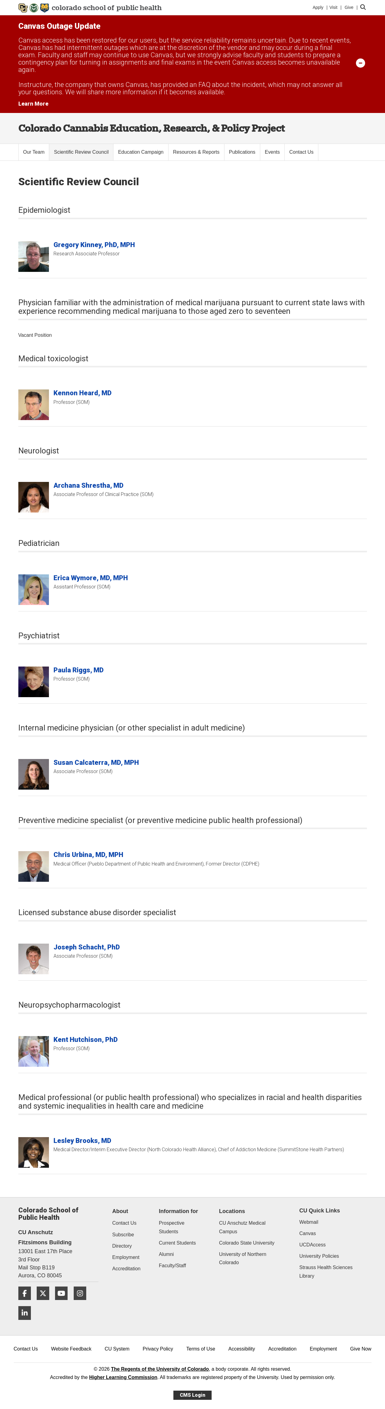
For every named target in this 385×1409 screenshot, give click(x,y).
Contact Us (124, 1223)
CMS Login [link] (192, 1395)
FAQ (204, 84)
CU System (117, 1348)
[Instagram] (82, 1302)
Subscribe (123, 1234)
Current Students (177, 1243)
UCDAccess (312, 1244)
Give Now (360, 1348)
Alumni (166, 1254)
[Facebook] (26, 1302)
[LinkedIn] (26, 1322)
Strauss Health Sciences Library (326, 1271)
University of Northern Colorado (242, 1258)
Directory (122, 1246)
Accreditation (126, 1268)
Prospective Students (172, 1227)
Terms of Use (200, 1348)
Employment (125, 1257)
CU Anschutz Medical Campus (242, 1227)
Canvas (307, 1233)
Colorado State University (246, 1243)
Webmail (308, 1222)
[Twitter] (45, 1302)
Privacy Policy (158, 1348)
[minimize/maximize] (360, 63)
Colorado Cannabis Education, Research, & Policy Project (151, 128)
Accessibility (241, 1348)
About (120, 1211)
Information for (178, 1211)
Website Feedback (71, 1348)
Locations (232, 1211)
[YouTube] (63, 1302)
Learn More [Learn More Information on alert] (33, 103)
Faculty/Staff (172, 1265)
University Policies (319, 1256)
